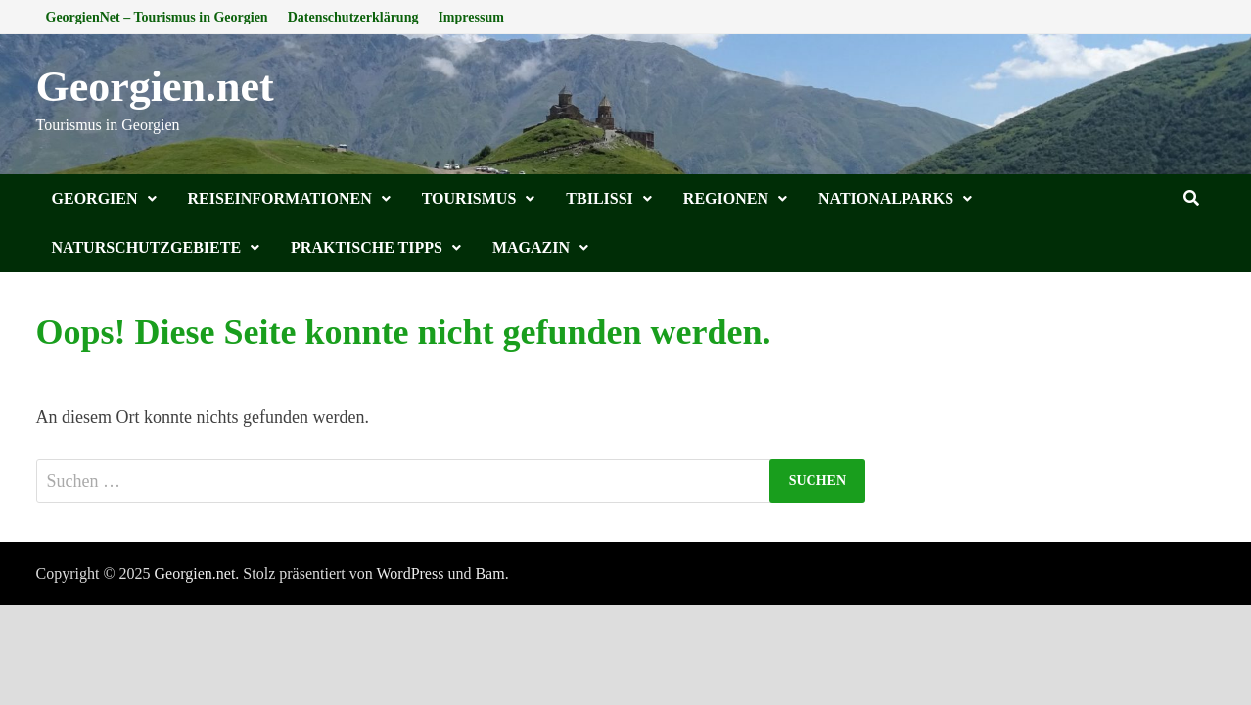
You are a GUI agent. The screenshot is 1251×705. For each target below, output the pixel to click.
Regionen (725, 198)
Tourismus (469, 198)
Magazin (531, 247)
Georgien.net (155, 87)
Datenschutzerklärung (353, 17)
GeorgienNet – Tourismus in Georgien (157, 17)
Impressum (470, 17)
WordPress (409, 573)
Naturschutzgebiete (147, 247)
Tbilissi (599, 198)
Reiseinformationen (280, 198)
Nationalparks (885, 198)
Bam (489, 573)
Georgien (95, 198)
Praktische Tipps (366, 247)
